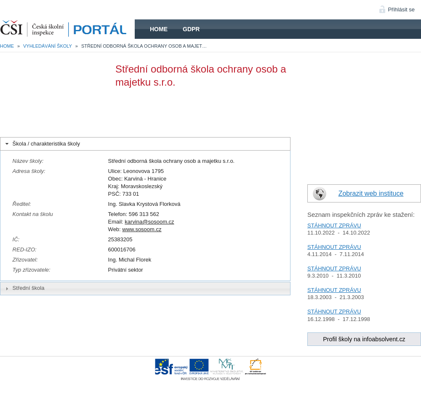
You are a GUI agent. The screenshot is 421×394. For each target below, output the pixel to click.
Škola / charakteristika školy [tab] (41, 143)
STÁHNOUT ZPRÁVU (334, 225)
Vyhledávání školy (47, 46)
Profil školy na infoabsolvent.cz (364, 339)
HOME (67, 29)
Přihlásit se (401, 9)
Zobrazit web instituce (371, 193)
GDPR (191, 29)
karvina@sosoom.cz (149, 222)
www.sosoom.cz (141, 229)
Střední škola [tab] (24, 288)
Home (159, 29)
